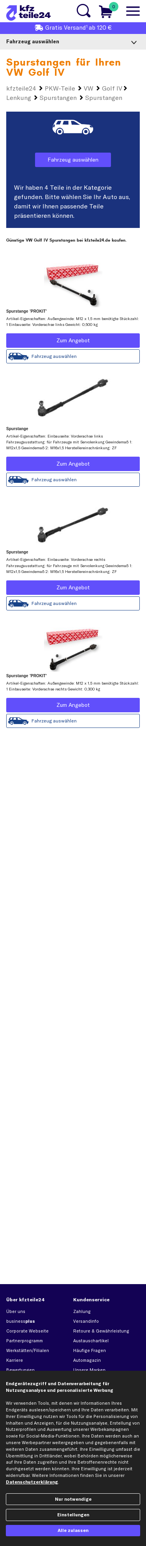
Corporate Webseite (27, 1331)
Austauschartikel (91, 1340)
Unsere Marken (89, 1370)
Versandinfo (86, 1321)
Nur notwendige (73, 1499)
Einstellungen (73, 1515)
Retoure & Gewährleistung (101, 1331)
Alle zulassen (73, 1530)
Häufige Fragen (89, 1350)
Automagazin (87, 1360)
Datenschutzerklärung (32, 1482)
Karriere (14, 1360)
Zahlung (82, 1311)
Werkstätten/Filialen (27, 1350)
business (20, 1321)
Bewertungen (20, 1370)
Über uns (15, 1311)
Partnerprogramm (24, 1340)
